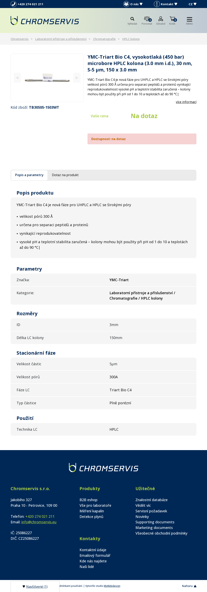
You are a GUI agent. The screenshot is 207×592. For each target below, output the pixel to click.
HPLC (113, 429)
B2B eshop (89, 499)
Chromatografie (104, 39)
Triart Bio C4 (120, 389)
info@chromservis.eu (39, 522)
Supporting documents (154, 522)
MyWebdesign (112, 586)
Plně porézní (120, 402)
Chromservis (20, 39)
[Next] (77, 78)
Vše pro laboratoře (95, 505)
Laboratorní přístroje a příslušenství (61, 39)
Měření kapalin (92, 511)
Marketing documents (154, 527)
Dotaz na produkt (65, 175)
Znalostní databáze (151, 499)
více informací (186, 102)
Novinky (142, 516)
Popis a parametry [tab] (29, 175)
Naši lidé (87, 566)
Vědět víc (143, 505)
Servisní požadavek (151, 511)
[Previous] (17, 78)
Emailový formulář (95, 555)
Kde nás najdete (93, 561)
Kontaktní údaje (93, 549)
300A (113, 376)
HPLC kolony (131, 39)
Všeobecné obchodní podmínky (161, 533)
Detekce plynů (91, 516)
